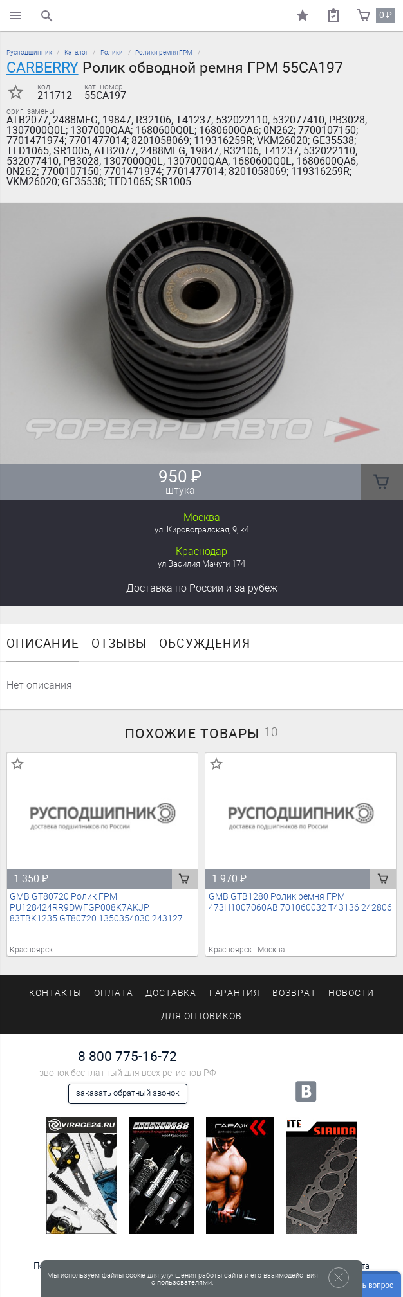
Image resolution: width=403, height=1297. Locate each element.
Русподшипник (29, 52)
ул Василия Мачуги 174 (201, 563)
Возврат (294, 993)
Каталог (76, 52)
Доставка (201, 588)
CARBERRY (42, 68)
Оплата (113, 993)
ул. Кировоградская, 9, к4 (202, 529)
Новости (351, 993)
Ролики (111, 52)
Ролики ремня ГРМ (163, 52)
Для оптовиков (201, 1016)
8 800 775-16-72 (127, 1056)
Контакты (55, 993)
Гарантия (235, 993)
